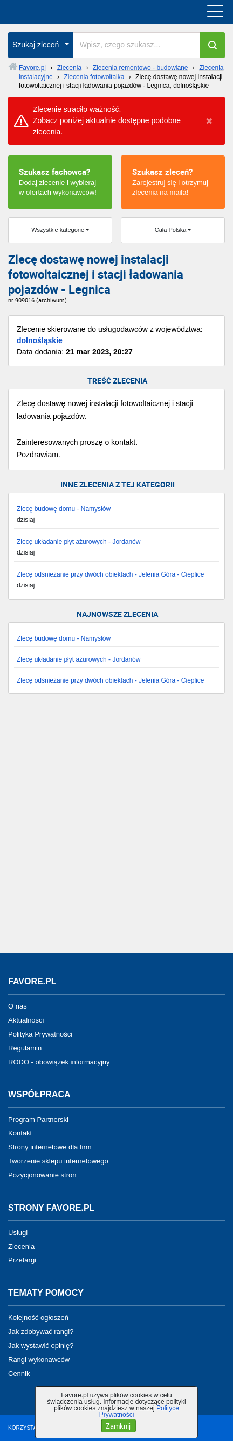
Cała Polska (171, 229)
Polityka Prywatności (40, 1034)
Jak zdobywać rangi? (40, 1332)
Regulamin (25, 1048)
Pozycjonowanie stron (42, 1175)
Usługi (18, 1233)
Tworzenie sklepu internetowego (58, 1161)
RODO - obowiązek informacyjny (59, 1061)
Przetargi (22, 1260)
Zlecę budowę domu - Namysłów (64, 509)
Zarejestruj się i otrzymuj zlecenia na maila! (173, 181)
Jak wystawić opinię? (40, 1345)
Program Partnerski (38, 1119)
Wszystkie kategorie (57, 229)
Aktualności (26, 1020)
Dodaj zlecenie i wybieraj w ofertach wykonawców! (60, 181)
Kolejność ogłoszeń (38, 1318)
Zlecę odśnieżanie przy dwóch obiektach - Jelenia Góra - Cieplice (110, 574)
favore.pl (74, 12)
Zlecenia (21, 1246)
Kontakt (20, 1133)
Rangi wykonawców (39, 1359)
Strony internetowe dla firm (50, 1147)
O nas (17, 1006)
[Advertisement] (116, 829)
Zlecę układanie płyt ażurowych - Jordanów (78, 541)
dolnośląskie (40, 340)
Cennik (19, 1373)
